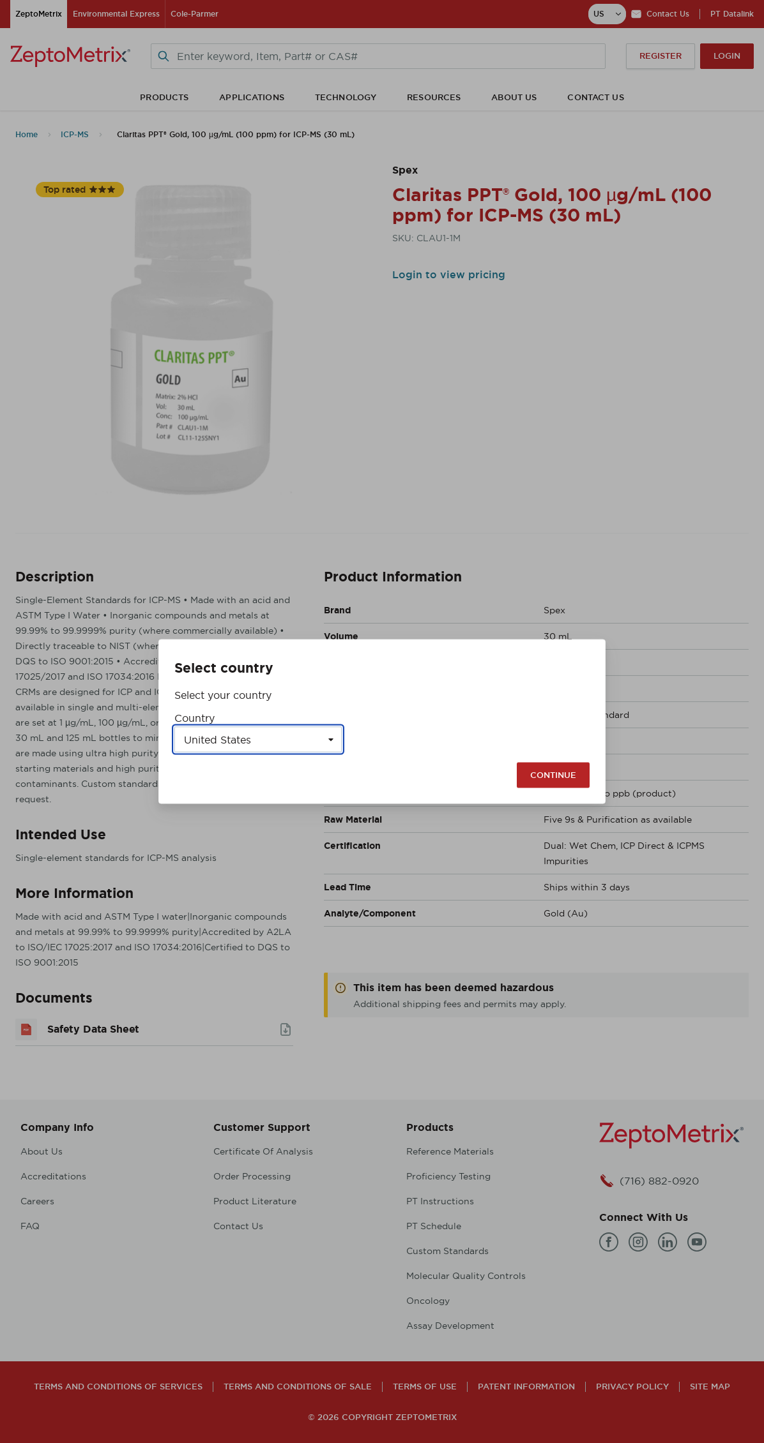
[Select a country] (258, 739)
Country (194, 718)
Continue (553, 775)
